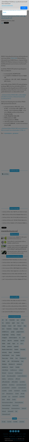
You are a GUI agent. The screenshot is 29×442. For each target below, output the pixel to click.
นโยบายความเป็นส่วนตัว (7, 5)
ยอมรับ (24, 8)
